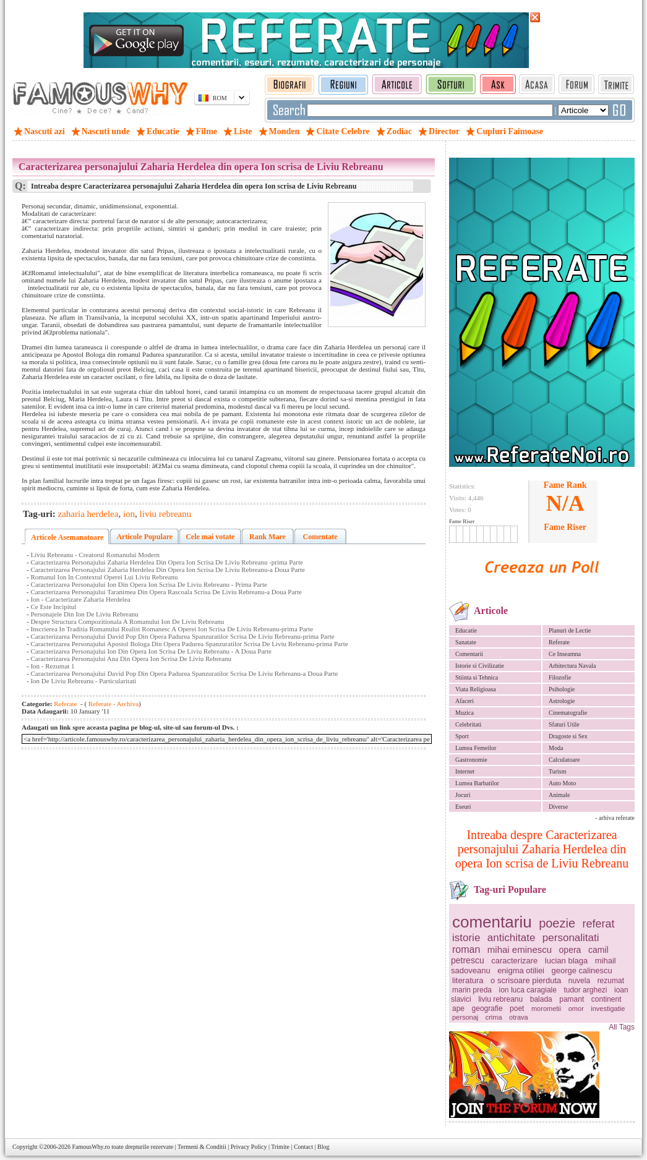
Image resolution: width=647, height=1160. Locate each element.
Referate (559, 642)
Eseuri (463, 806)
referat (599, 924)
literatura (468, 980)
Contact (303, 1146)
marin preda (472, 990)
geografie (487, 1008)
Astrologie (562, 700)
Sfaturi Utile (564, 724)
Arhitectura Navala (572, 665)
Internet (464, 771)
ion (129, 514)
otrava (518, 1017)
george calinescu (582, 970)
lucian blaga (566, 960)
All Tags (622, 1027)
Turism (558, 771)
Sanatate (465, 642)
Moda (556, 747)
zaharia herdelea (88, 514)
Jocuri (462, 794)
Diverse (558, 806)
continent (606, 999)
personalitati (570, 938)
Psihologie (562, 689)
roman (466, 949)
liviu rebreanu (500, 999)
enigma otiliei (520, 970)
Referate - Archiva (113, 703)
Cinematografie (568, 712)
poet (517, 1008)
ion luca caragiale (528, 990)
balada (541, 999)
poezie (557, 923)
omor (576, 1008)
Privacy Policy (249, 1146)
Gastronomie (471, 759)
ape (458, 1008)
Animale (559, 794)
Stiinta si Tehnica (476, 677)
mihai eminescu (519, 949)
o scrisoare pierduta (526, 980)
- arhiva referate (615, 817)
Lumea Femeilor (475, 747)
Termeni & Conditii (202, 1146)
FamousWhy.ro (90, 1146)
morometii (546, 1008)
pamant (571, 999)
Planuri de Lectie (570, 630)
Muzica (464, 712)
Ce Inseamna (565, 653)
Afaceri (464, 700)
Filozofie (560, 677)
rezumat (611, 980)
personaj (465, 1017)
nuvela (579, 980)
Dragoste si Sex (568, 736)
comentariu (492, 922)
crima (494, 1017)
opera (570, 950)
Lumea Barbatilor (477, 783)
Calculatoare (564, 759)
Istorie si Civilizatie (479, 665)
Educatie (466, 630)
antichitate (511, 938)
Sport (462, 736)
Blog (323, 1146)
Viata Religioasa (475, 689)
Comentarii (469, 653)
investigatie (608, 1008)
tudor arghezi (585, 990)
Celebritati (468, 724)
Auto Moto (562, 783)
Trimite (280, 1146)
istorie (466, 938)
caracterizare (514, 960)
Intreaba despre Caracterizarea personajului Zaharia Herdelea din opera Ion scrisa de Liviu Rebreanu (541, 849)
